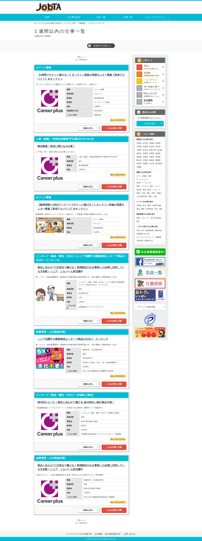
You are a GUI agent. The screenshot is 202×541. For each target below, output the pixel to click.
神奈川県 (152, 150)
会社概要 (98, 534)
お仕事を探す (74, 17)
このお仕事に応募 (114, 128)
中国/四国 (149, 209)
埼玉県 (157, 147)
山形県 (139, 147)
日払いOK (140, 230)
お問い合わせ (130, 534)
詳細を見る (88, 128)
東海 (138, 209)
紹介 (138, 221)
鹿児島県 (158, 164)
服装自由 (158, 230)
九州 (156, 209)
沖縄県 (139, 167)
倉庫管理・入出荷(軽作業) (51, 332)
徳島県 (151, 160)
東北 (144, 205)
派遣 (138, 218)
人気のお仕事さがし (150, 67)
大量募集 (158, 237)
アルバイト (145, 218)
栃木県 (151, 147)
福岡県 (139, 164)
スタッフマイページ (155, 17)
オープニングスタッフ (144, 237)
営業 (149, 176)
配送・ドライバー (154, 190)
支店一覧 (101, 17)
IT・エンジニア (142, 179)
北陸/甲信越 (156, 205)
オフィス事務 (43, 67)
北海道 (139, 143)
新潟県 (159, 150)
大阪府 (151, 157)
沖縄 (160, 209)
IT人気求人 (150, 101)
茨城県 (145, 147)
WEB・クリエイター (144, 183)
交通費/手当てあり (143, 234)
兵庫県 (157, 157)
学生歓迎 (139, 241)
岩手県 (145, 143)
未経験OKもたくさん (150, 94)
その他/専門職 (141, 196)
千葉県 (139, 150)
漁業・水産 (152, 196)
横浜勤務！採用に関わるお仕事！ (56, 146)
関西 (142, 209)
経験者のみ (148, 241)
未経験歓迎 (149, 230)
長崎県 (145, 164)
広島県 (145, 160)
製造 (144, 190)
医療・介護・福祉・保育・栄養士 (149, 193)
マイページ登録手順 (146, 307)
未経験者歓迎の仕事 (150, 74)
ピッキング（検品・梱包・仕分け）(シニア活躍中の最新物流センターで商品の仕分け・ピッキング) (80, 258)
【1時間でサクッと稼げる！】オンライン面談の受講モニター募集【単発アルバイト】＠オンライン (81, 76)
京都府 (145, 157)
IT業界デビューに (150, 80)
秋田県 (157, 143)
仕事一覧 (127, 17)
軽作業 (139, 190)
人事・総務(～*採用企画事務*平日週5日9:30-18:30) (65, 139)
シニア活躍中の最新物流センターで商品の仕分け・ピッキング (72, 339)
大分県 (151, 164)
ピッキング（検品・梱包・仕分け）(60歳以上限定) (65, 395)
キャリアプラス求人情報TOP (79, 534)
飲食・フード (155, 186)
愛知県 (157, 153)
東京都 (145, 150)
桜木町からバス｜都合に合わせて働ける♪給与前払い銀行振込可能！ (75, 402)
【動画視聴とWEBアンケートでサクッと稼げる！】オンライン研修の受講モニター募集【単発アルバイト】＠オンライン (80, 206)
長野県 (145, 153)
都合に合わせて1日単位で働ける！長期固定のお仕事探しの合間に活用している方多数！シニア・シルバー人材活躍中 (81, 269)
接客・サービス (142, 186)
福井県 (139, 153)
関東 (149, 205)
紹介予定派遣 (156, 218)
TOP (47, 17)
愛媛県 (157, 160)
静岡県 (151, 153)
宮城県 (151, 143)
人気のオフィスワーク (150, 87)
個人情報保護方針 (113, 534)
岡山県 (139, 160)
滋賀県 (139, 157)
